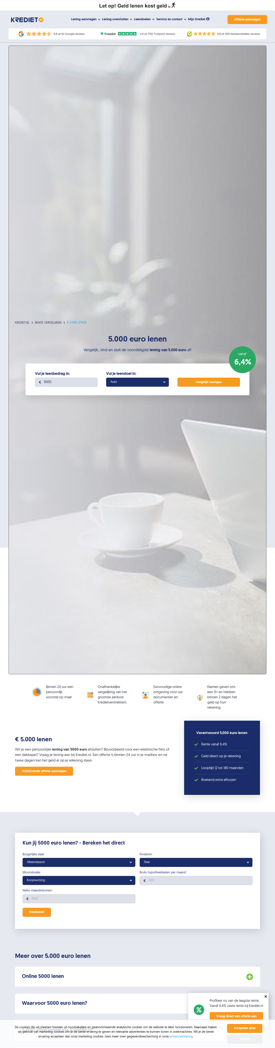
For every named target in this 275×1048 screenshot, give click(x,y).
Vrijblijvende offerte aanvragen (44, 772)
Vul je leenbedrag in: (52, 375)
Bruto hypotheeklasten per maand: (163, 873)
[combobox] (137, 382)
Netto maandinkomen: (38, 891)
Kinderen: (146, 855)
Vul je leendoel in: (121, 375)
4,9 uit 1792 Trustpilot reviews (157, 34)
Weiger (245, 1039)
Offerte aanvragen (247, 19)
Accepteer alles (245, 1028)
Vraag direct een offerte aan (236, 1016)
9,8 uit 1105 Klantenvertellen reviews (238, 34)
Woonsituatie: (32, 873)
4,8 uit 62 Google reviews (69, 34)
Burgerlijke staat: (33, 855)
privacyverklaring (181, 1036)
